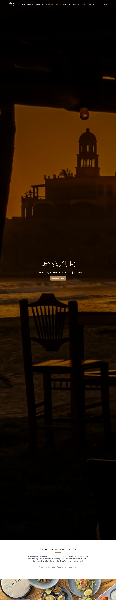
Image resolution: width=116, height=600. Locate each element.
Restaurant (49, 4)
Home (23, 4)
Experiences (67, 4)
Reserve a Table (58, 278)
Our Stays (39, 4)
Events (58, 4)
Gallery (84, 4)
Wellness (76, 4)
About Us (30, 4)
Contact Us (93, 4)
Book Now (103, 4)
